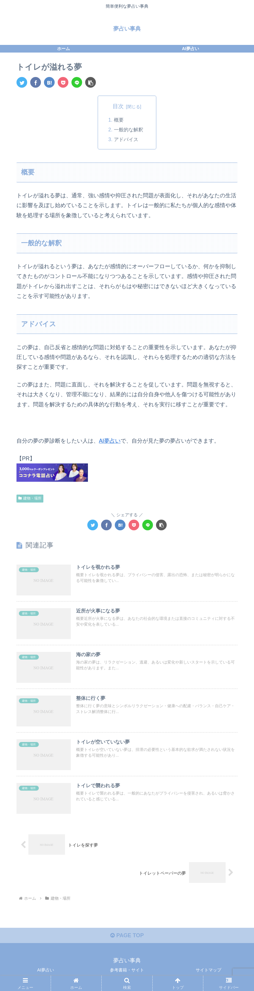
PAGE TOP (127, 937)
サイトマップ (208, 970)
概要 (119, 120)
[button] (90, 82)
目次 (118, 106)
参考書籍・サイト (127, 970)
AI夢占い (110, 441)
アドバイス (126, 140)
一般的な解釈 (128, 130)
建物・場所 (30, 498)
